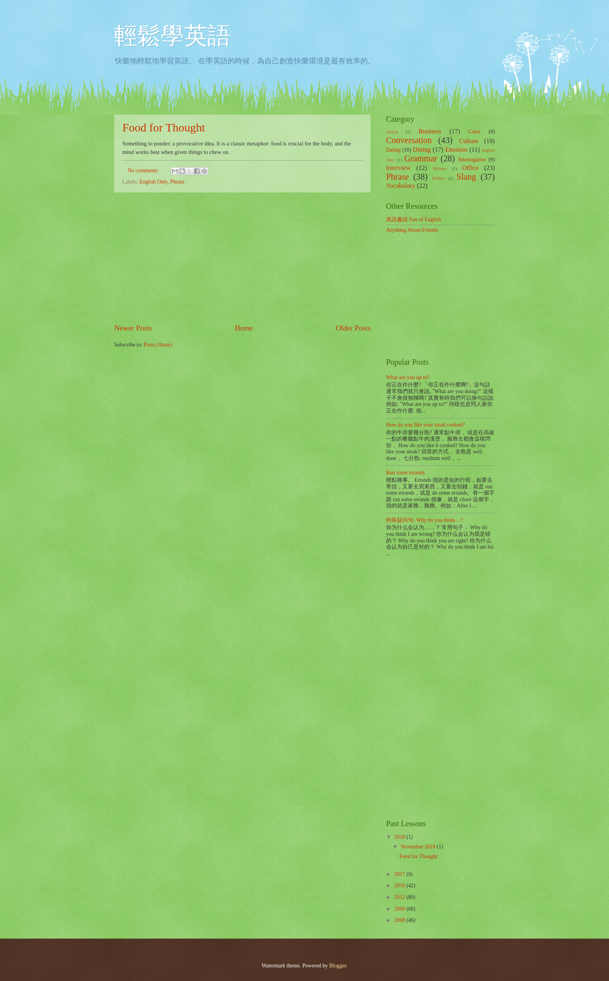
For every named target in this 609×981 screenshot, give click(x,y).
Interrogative (472, 160)
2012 (400, 897)
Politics (438, 178)
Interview (398, 167)
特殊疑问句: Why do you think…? (424, 520)
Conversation (409, 140)
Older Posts (353, 328)
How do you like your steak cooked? (425, 425)
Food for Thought (163, 127)
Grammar (420, 158)
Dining (422, 149)
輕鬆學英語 (172, 36)
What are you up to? (408, 377)
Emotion (456, 149)
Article (392, 131)
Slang (466, 177)
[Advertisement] (242, 257)
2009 (400, 909)
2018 (400, 837)
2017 (400, 874)
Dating (393, 150)
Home (244, 328)
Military (440, 168)
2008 (400, 920)
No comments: (144, 170)
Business (429, 131)
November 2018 (419, 847)
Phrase (177, 182)
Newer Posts (133, 328)
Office (470, 167)
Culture (468, 141)
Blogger (337, 966)
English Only (153, 182)
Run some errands (405, 473)
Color (474, 132)
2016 (400, 885)
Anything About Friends (412, 230)
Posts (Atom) (158, 345)
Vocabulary (400, 185)
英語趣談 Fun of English (413, 219)
